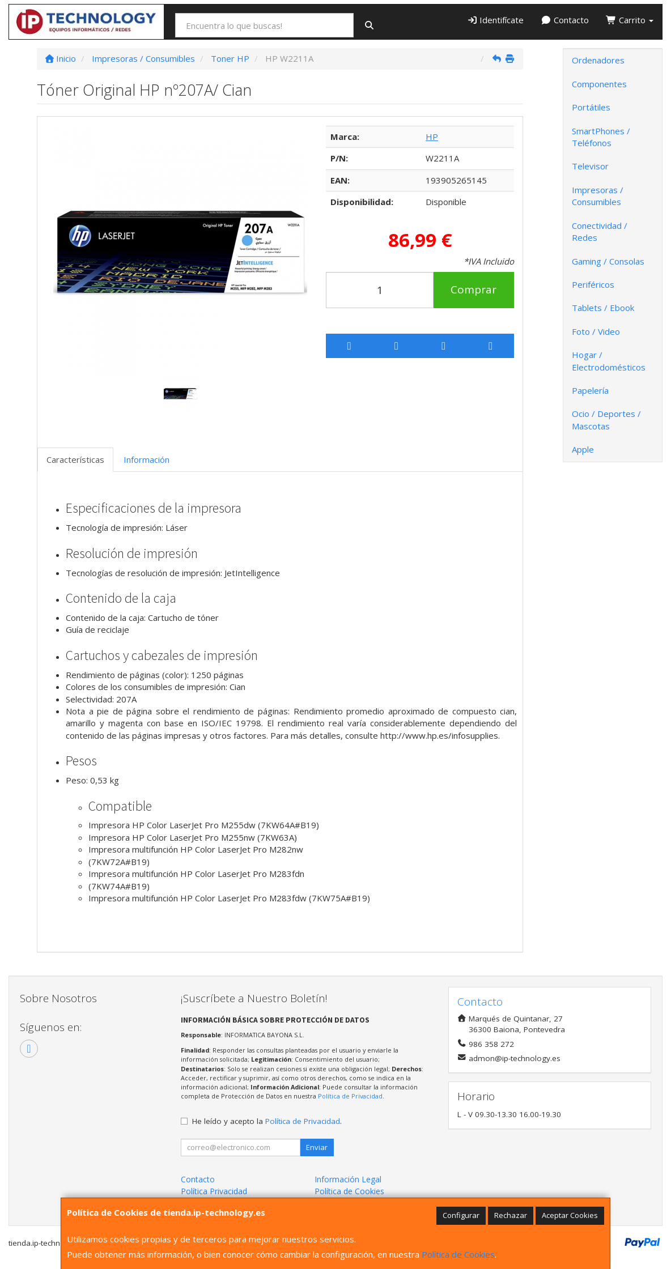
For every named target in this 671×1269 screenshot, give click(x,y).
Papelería (590, 390)
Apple (583, 449)
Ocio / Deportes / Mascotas (606, 419)
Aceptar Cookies (570, 1215)
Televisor (590, 166)
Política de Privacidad (350, 1096)
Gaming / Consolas (608, 261)
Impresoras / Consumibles (597, 195)
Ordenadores (598, 60)
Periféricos (593, 284)
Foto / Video (596, 331)
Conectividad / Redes (599, 231)
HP (432, 136)
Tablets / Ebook (603, 307)
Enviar (317, 1147)
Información (146, 459)
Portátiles (591, 107)
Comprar (473, 289)
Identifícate (495, 19)
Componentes (599, 84)
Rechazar (510, 1215)
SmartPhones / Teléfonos (601, 136)
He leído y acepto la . (267, 1121)
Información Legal (348, 1179)
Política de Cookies (458, 1254)
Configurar (461, 1215)
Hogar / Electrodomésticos (608, 360)
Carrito (629, 19)
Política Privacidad (214, 1191)
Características (75, 459)
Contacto (565, 19)
